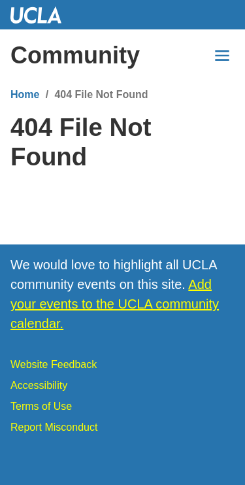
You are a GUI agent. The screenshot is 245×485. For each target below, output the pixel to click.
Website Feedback (53, 364)
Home (24, 94)
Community (75, 55)
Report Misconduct (53, 427)
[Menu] (222, 55)
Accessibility (38, 385)
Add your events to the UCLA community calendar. (114, 304)
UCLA (41, 14)
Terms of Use (41, 406)
